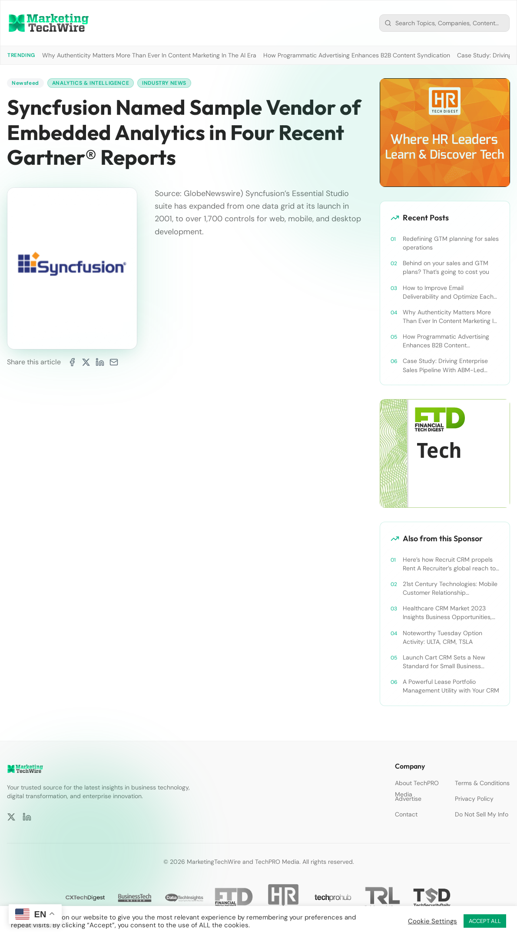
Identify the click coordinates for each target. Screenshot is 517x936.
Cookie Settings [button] (432, 921)
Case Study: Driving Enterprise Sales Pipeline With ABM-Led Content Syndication (445, 365)
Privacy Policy (474, 799)
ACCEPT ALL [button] (485, 921)
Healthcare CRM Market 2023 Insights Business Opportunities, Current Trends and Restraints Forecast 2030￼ (447, 612)
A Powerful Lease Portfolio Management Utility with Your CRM (451, 686)
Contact (406, 814)
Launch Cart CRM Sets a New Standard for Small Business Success (444, 661)
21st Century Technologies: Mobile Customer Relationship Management (450, 588)
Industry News (164, 83)
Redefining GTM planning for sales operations (451, 243)
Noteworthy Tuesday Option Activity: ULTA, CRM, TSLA (442, 637)
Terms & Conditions (482, 783)
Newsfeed (25, 83)
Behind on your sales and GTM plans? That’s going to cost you (446, 267)
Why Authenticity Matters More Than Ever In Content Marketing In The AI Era (149, 55)
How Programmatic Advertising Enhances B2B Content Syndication (356, 55)
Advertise (408, 799)
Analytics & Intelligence (90, 83)
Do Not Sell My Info (481, 814)
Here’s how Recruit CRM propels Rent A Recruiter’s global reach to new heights (449, 564)
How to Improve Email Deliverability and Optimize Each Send (448, 292)
